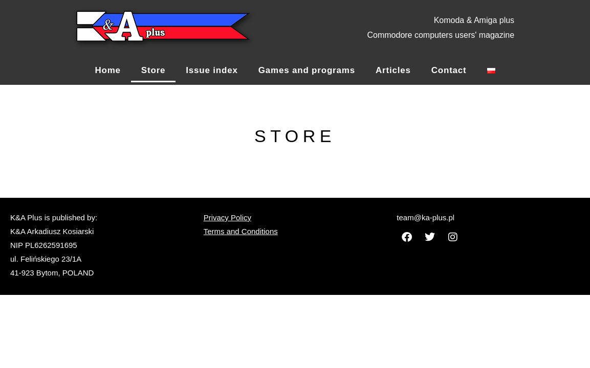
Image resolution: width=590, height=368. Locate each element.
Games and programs (306, 70)
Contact (449, 70)
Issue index (211, 70)
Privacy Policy (227, 217)
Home (107, 70)
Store (153, 70)
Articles (393, 70)
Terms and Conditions (241, 231)
